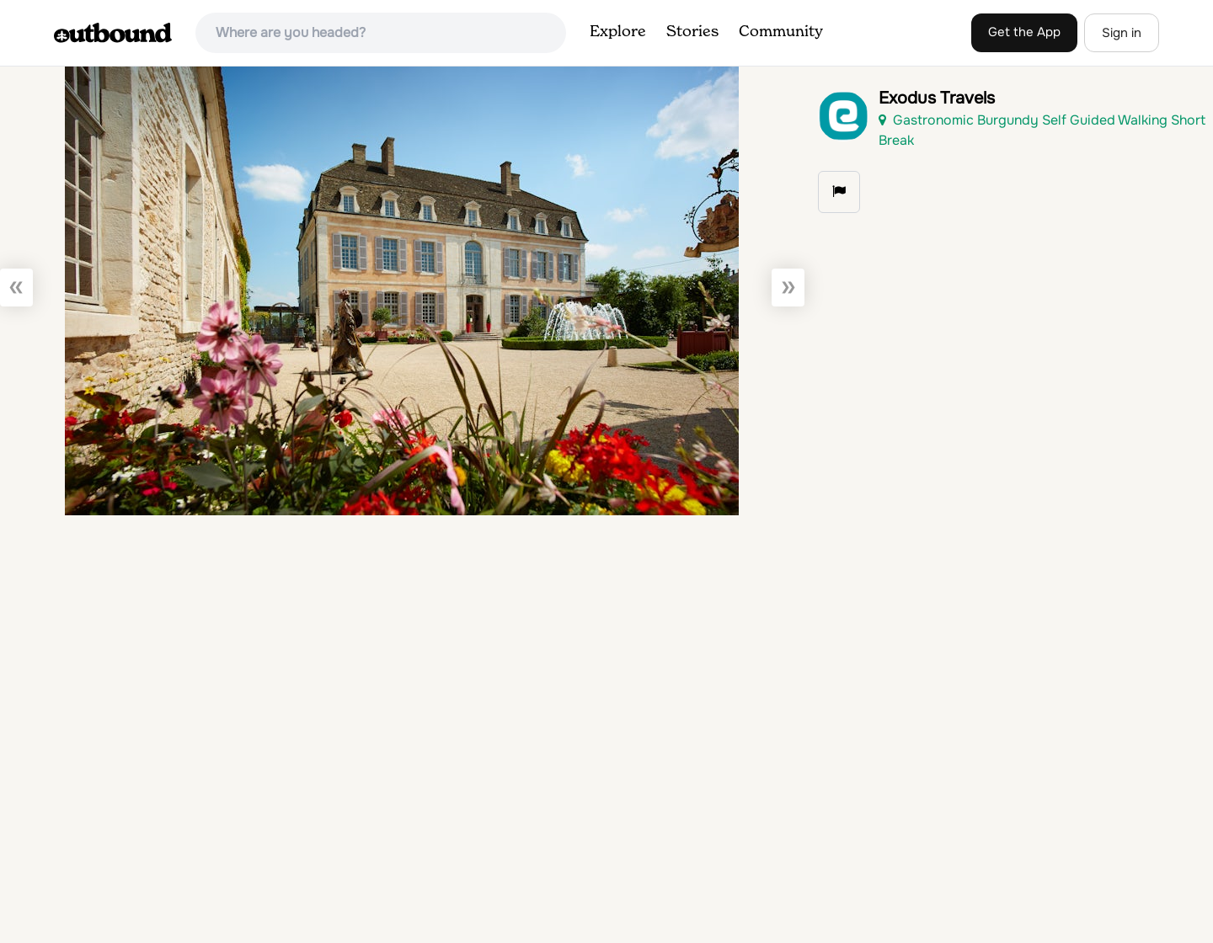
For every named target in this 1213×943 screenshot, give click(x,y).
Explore (618, 32)
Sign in (1121, 32)
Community (781, 32)
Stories (692, 32)
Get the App (1024, 32)
